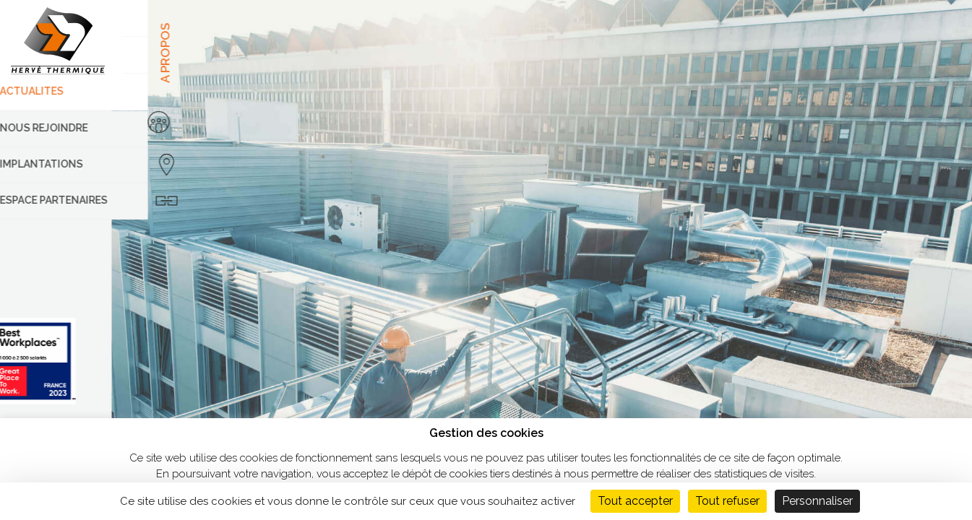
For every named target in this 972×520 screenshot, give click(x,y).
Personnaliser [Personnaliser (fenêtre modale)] (817, 501)
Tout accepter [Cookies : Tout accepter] (635, 501)
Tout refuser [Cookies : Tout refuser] (727, 501)
